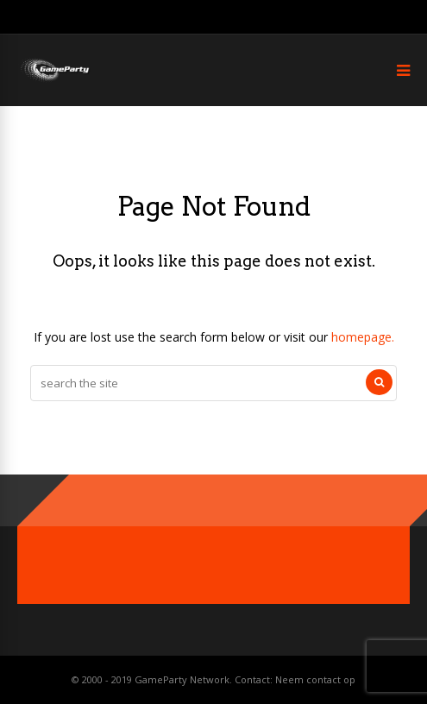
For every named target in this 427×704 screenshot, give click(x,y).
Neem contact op (315, 679)
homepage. (362, 337)
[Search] (379, 382)
